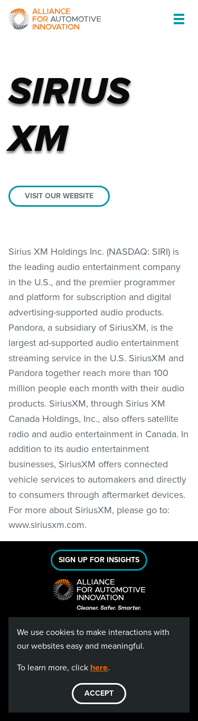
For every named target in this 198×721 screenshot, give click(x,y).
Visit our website (59, 195)
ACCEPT (99, 693)
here (99, 667)
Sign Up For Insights (99, 559)
